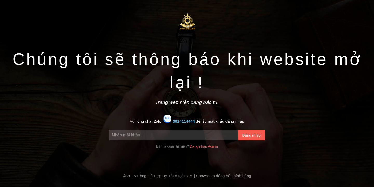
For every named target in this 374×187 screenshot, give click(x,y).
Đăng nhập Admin (204, 146)
